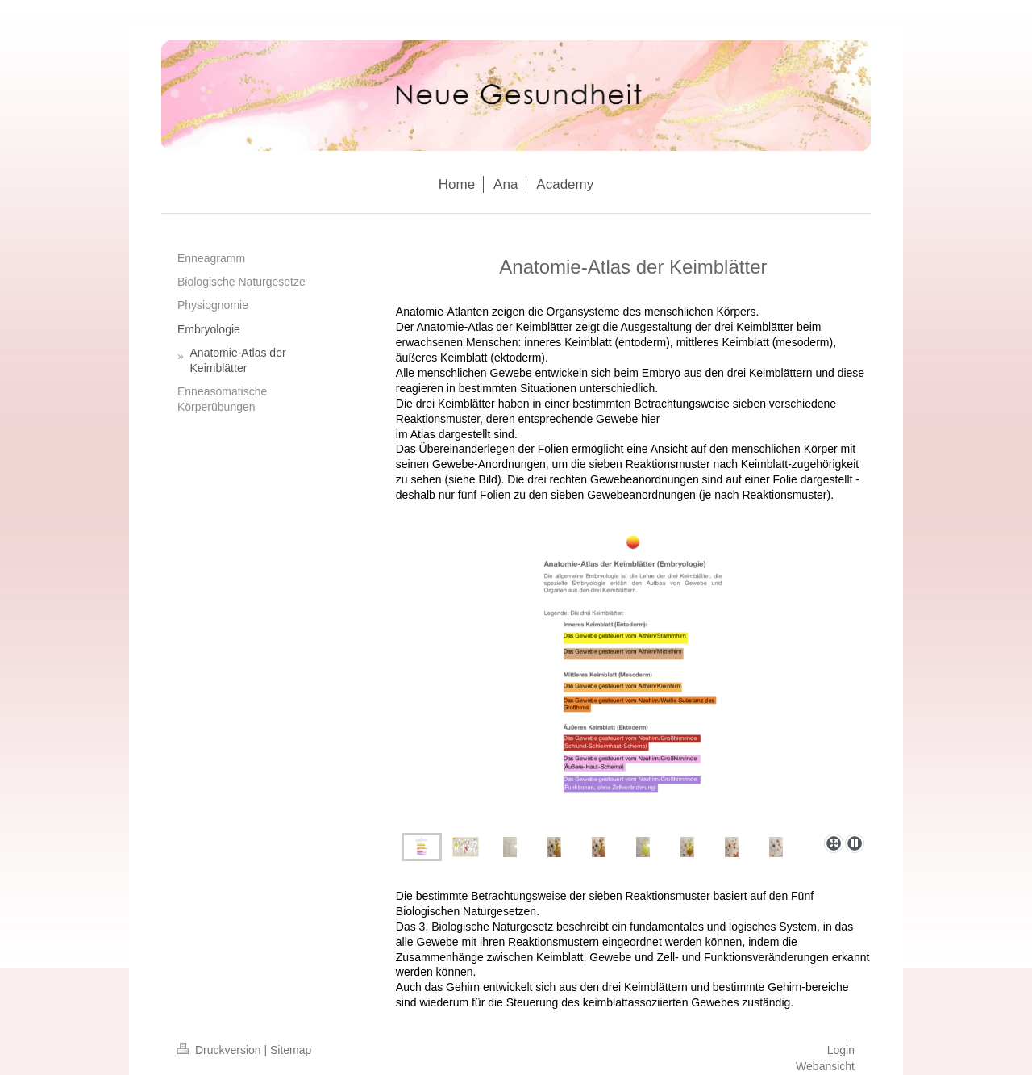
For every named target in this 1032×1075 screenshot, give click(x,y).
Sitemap (290, 1050)
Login (841, 1050)
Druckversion (220, 1050)
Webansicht (825, 1066)
